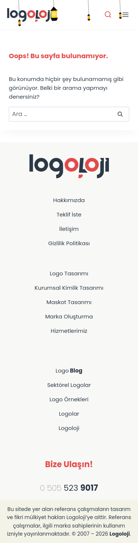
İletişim (69, 229)
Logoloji (69, 428)
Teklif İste (69, 214)
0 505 (50, 488)
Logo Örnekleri (68, 399)
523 (79, 488)
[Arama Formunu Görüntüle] (108, 15)
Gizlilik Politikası (69, 243)
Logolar (69, 413)
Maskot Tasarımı (68, 302)
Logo (69, 370)
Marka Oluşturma (69, 316)
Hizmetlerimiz (69, 331)
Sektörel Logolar (69, 385)
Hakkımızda (69, 200)
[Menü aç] (125, 14)
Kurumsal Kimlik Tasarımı (69, 288)
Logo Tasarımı (69, 273)
